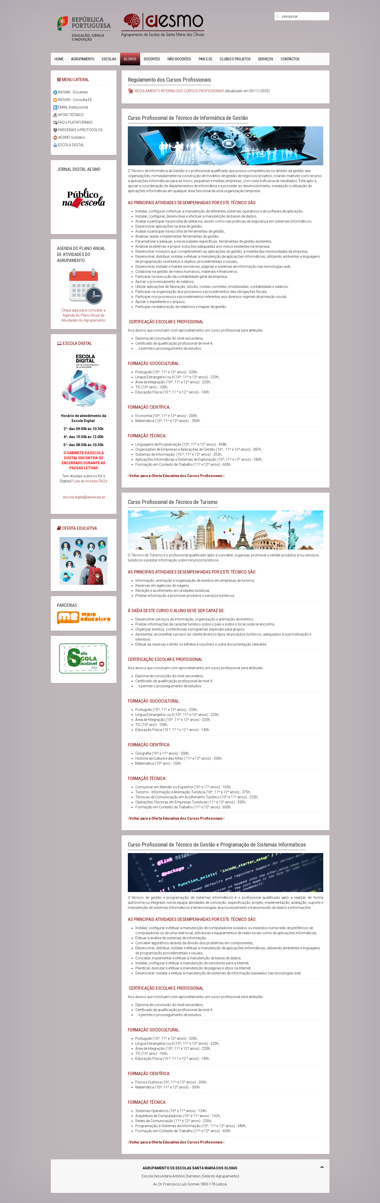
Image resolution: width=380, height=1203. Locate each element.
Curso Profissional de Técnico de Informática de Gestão (188, 118)
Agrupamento (82, 59)
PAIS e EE (205, 59)
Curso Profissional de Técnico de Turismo (173, 502)
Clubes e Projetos (235, 59)
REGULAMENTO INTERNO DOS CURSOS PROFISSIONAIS (179, 91)
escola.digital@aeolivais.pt (84, 497)
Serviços (265, 59)
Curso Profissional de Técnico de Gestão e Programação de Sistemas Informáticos (217, 845)
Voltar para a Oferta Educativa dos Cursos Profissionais (176, 476)
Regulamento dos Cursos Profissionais (169, 80)
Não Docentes (179, 59)
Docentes (152, 59)
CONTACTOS (290, 59)
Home (59, 59)
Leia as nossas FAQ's (90, 481)
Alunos (130, 59)
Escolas (109, 59)
